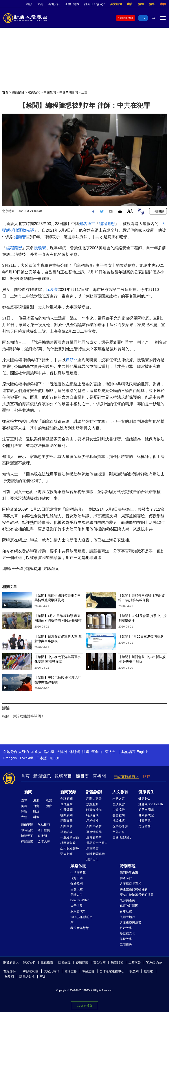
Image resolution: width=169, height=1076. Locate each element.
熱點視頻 (44, 824)
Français (10, 758)
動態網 (148, 971)
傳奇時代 (126, 878)
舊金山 (96, 752)
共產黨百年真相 (130, 883)
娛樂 (49, 800)
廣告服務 (117, 962)
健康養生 (146, 792)
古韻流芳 (118, 809)
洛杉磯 (49, 752)
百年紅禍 (126, 911)
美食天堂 (76, 889)
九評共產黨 (127, 900)
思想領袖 (92, 820)
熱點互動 (92, 804)
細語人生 (92, 859)
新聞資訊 (42, 776)
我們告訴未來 (129, 872)
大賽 (40, 4)
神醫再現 (144, 820)
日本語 (41, 758)
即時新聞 (27, 830)
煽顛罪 (20, 237)
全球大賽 (44, 841)
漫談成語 (118, 820)
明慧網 (134, 971)
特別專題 (128, 866)
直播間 (99, 776)
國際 (24, 800)
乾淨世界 (70, 971)
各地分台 (54, 4)
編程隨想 (107, 223)
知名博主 (87, 223)
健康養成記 (146, 815)
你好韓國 (76, 883)
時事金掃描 (94, 809)
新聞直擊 (66, 820)
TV (143, 18)
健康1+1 (144, 798)
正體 (68, 4)
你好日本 (76, 878)
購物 (163, 4)
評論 (24, 811)
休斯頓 (74, 752)
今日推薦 (44, 830)
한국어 (55, 758)
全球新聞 (66, 798)
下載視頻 (158, 211)
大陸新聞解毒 (95, 854)
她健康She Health (150, 804)
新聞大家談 (94, 798)
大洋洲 (62, 752)
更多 (43, 976)
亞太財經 (66, 854)
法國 (85, 752)
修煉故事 (126, 939)
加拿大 (36, 752)
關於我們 (29, 962)
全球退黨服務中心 (111, 971)
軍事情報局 (94, 832)
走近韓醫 (144, 826)
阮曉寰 (40, 248)
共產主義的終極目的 (133, 889)
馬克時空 (92, 848)
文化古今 (118, 832)
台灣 (36, 806)
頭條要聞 (27, 824)
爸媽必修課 (120, 826)
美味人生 (76, 894)
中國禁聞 (50, 92)
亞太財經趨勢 (69, 848)
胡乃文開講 (146, 809)
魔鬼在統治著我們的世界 (137, 894)
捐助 (141, 4)
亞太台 (110, 752)
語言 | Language (94, 4)
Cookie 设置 (84, 1005)
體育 (49, 806)
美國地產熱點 (121, 837)
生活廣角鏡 (78, 872)
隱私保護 (64, 962)
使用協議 (82, 962)
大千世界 (76, 905)
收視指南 (47, 962)
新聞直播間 (126, 18)
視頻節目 (18, 92)
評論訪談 (94, 792)
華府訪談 (66, 832)
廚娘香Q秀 (77, 911)
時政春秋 (92, 815)
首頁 (5, 92)
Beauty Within (79, 900)
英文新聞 (116, 4)
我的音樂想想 (79, 928)
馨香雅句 (118, 815)
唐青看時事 (94, 837)
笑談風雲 (118, 804)
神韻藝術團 (31, 971)
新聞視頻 (68, 792)
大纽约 (23, 752)
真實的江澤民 (129, 905)
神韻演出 (27, 841)
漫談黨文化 (127, 933)
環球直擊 (66, 804)
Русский (26, 758)
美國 (24, 806)
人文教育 (120, 792)
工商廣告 (126, 944)
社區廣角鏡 (68, 843)
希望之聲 (88, 971)
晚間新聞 (66, 815)
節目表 (82, 776)
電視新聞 (34, 92)
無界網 (9, 976)
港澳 (36, 800)
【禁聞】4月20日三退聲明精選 (140, 636)
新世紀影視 (27, 976)
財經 (36, 811)
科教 (36, 817)
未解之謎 (118, 798)
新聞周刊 (66, 826)
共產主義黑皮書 (130, 922)
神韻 (29, 4)
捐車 (152, 4)
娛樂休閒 (78, 866)
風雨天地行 (127, 917)
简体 (76, 4)
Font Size (130, 211)
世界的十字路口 (97, 843)
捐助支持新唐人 (126, 776)
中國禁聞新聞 (68, 92)
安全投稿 (99, 962)
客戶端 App (154, 962)
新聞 (28, 792)
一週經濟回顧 (69, 837)
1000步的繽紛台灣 (81, 919)
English (142, 752)
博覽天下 (27, 836)
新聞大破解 (94, 826)
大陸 (24, 817)
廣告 (130, 4)
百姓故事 (126, 928)
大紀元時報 (51, 971)
